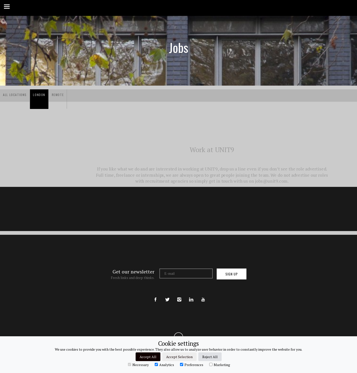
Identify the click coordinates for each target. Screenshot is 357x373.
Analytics (164, 364)
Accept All (148, 356)
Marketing (219, 364)
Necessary (138, 364)
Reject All (210, 356)
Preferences (191, 364)
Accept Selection (179, 356)
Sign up (231, 273)
